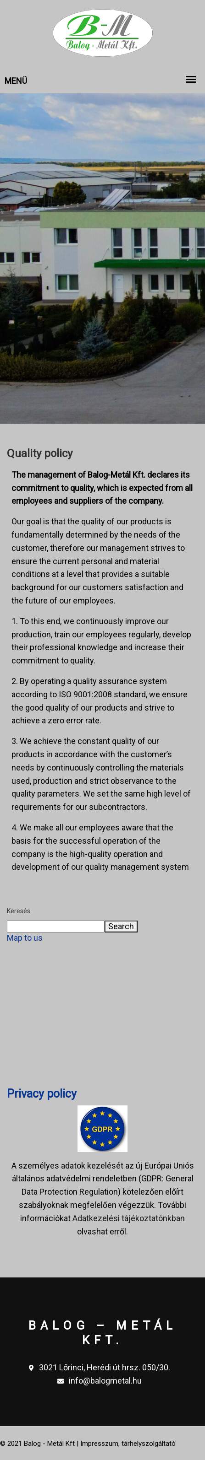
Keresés (18, 911)
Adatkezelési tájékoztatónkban (128, 1218)
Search (121, 926)
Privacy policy (42, 1093)
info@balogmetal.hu (99, 1381)
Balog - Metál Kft (49, 1443)
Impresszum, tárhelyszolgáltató (128, 1443)
